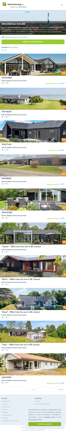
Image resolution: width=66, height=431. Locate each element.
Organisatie (6, 401)
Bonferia (24, 430)
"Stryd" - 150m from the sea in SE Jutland (21, 312)
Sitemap (5, 418)
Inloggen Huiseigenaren (10, 421)
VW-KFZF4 (6, 377)
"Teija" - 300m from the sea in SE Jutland (20, 344)
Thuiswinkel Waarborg (43, 404)
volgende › (61, 389)
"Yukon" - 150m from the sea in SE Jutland (21, 246)
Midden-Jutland (12, 81)
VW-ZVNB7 (7, 78)
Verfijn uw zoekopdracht (33, 42)
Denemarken (22, 81)
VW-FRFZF (6, 178)
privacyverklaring (33, 419)
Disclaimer (6, 407)
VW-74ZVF (6, 111)
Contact (5, 404)
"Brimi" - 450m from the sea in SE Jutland (21, 279)
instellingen (47, 417)
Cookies (5, 412)
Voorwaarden (7, 415)
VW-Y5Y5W (7, 212)
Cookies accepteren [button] (45, 424)
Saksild (4, 81)
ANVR (38, 401)
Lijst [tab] (4, 50)
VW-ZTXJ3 (6, 144)
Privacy (5, 409)
